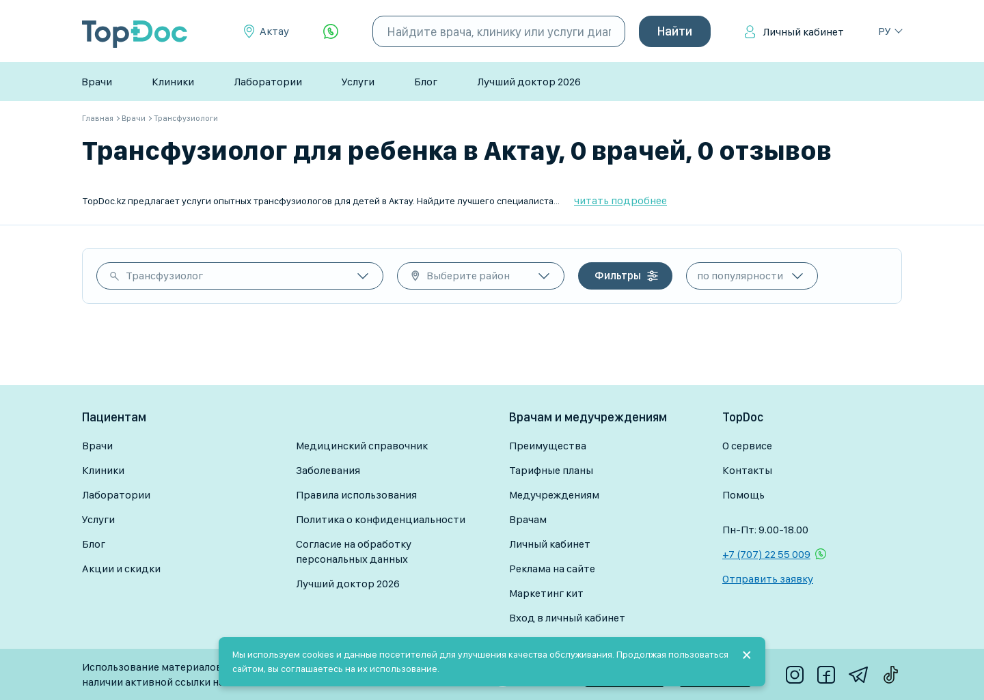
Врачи (96, 81)
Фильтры (617, 275)
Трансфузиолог (164, 275)
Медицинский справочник (362, 445)
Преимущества (547, 445)
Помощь (743, 494)
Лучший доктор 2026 (529, 81)
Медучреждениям (554, 494)
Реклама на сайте (552, 568)
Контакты (747, 470)
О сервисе (747, 445)
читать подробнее (620, 200)
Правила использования (356, 494)
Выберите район (468, 275)
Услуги (358, 81)
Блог (425, 81)
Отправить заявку (767, 578)
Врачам (528, 519)
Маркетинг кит (546, 593)
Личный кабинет (803, 31)
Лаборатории (268, 81)
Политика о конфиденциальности (380, 519)
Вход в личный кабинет (567, 617)
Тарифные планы (551, 470)
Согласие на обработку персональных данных (353, 551)
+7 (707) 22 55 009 (766, 554)
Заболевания (328, 470)
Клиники (173, 81)
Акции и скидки (121, 568)
